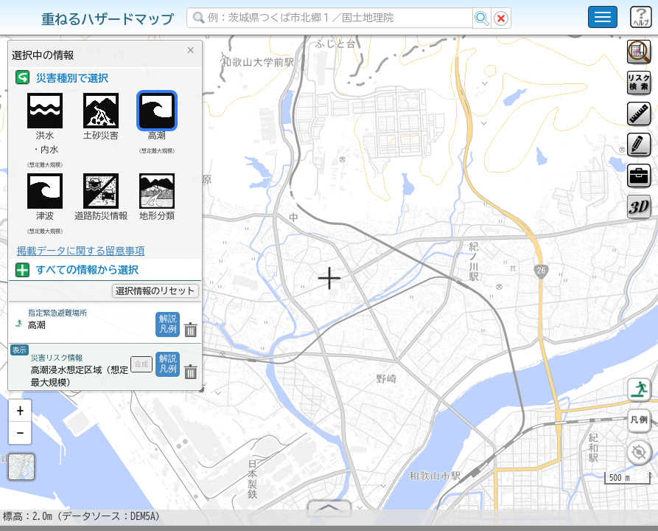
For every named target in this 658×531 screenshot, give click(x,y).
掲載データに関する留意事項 (80, 251)
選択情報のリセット (155, 290)
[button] (20, 417)
